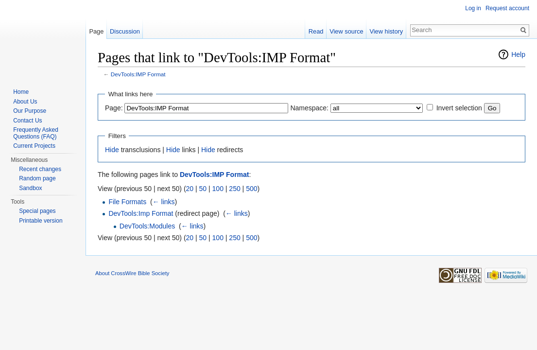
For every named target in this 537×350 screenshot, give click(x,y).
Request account (507, 8)
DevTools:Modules (147, 226)
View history (386, 31)
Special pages (37, 211)
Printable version (40, 220)
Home (21, 91)
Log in (473, 8)
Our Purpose (29, 110)
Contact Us (27, 120)
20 (190, 188)
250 (234, 188)
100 (218, 188)
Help (518, 54)
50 (203, 188)
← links (164, 202)
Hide (112, 150)
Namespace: (309, 108)
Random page (37, 178)
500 (251, 188)
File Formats (127, 202)
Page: (114, 108)
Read (316, 31)
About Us (25, 101)
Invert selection (459, 108)
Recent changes (40, 169)
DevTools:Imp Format (140, 213)
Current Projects (34, 145)
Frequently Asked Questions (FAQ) (35, 133)
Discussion (125, 31)
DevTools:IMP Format (138, 74)
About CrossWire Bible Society (132, 273)
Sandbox (30, 188)
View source (346, 31)
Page (96, 31)
